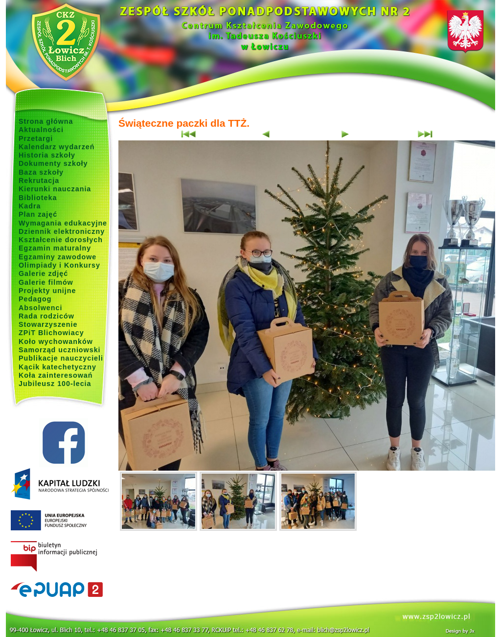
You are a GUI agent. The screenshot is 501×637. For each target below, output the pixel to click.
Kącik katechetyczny (57, 367)
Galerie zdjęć (43, 273)
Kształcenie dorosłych (61, 240)
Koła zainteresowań (56, 375)
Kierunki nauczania (55, 189)
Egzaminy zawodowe (57, 257)
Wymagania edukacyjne (63, 223)
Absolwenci (40, 308)
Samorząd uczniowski (60, 350)
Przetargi (36, 138)
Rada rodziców (46, 316)
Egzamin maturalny (55, 248)
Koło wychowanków (56, 341)
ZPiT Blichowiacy (51, 333)
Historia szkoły (47, 155)
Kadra (30, 206)
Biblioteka (38, 198)
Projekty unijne (47, 291)
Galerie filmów (46, 282)
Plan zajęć (38, 214)
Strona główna (46, 121)
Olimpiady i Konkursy (59, 265)
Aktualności (41, 130)
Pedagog (35, 299)
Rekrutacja (39, 180)
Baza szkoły (41, 172)
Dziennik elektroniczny (62, 231)
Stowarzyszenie (48, 324)
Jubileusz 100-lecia (55, 383)
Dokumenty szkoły (53, 163)
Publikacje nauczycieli (61, 358)
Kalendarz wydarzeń (56, 147)
